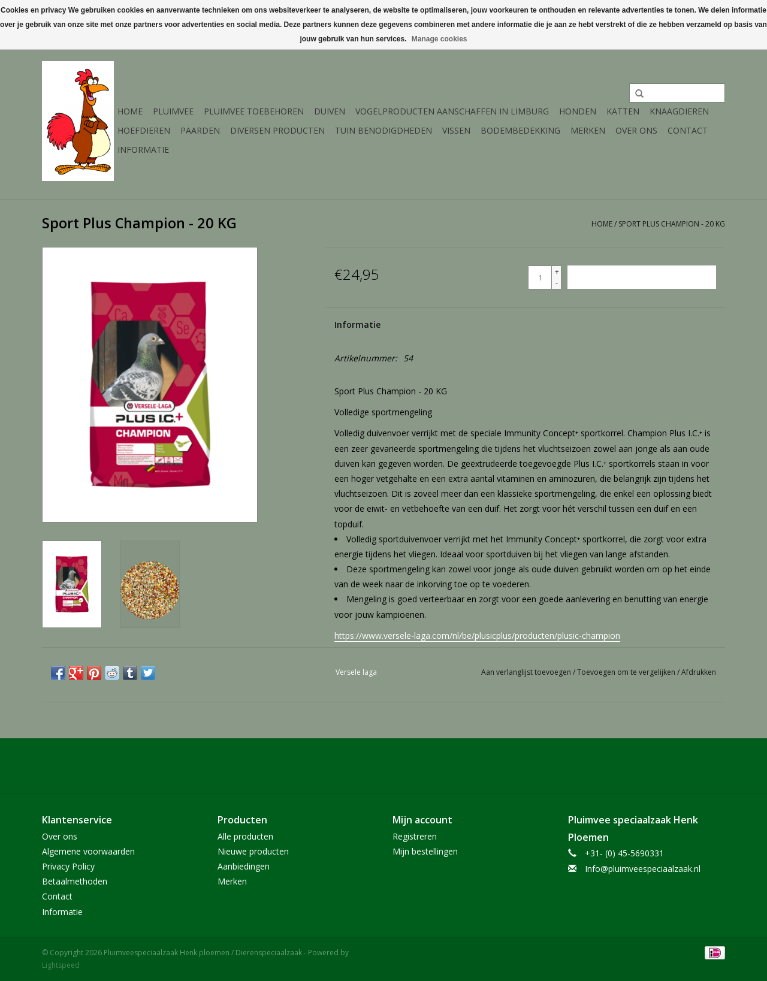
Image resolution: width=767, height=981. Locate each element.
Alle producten (245, 836)
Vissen (456, 130)
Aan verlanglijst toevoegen (527, 672)
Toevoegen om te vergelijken (627, 672)
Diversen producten (277, 130)
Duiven (329, 111)
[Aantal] (540, 277)
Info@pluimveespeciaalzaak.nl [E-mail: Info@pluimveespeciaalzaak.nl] (642, 868)
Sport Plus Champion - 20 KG (671, 224)
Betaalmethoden (74, 881)
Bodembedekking (520, 130)
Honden (577, 111)
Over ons (636, 130)
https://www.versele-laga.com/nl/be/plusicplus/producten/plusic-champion (477, 635)
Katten (622, 111)
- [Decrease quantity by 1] (556, 282)
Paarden (200, 130)
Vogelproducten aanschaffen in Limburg (452, 111)
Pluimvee (173, 111)
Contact (688, 130)
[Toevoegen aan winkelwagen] (641, 277)
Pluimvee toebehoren (254, 111)
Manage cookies (439, 39)
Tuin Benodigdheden (383, 130)
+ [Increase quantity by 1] (557, 272)
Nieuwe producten (253, 851)
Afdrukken (698, 672)
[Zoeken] (677, 92)
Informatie (143, 149)
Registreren (414, 836)
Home (130, 111)
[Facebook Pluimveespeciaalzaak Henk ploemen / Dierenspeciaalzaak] (383, 765)
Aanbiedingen (244, 866)
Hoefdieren (143, 130)
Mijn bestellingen (425, 851)
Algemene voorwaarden (88, 851)
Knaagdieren (679, 111)
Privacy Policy (68, 866)
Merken (587, 130)
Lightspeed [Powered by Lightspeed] (61, 965)
